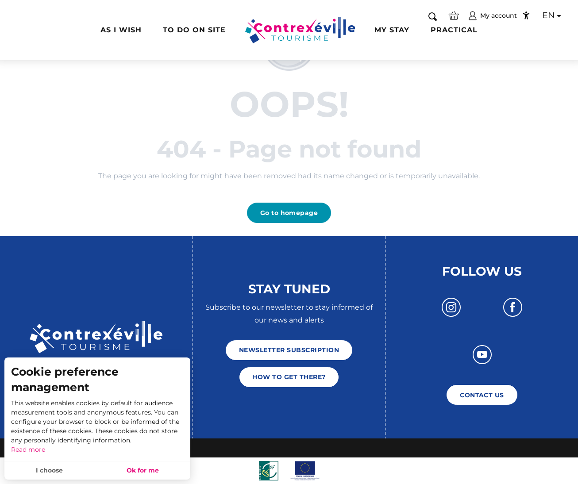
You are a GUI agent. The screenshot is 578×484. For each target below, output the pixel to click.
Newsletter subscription (289, 350)
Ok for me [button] (143, 470)
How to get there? (288, 377)
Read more (28, 449)
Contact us (482, 395)
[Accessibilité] (526, 15)
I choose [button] (49, 470)
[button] (432, 16)
